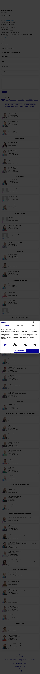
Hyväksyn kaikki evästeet (32, 351)
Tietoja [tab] (33, 325)
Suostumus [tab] (7, 325)
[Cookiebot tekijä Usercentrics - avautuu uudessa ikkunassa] (33, 322)
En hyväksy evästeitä (19, 350)
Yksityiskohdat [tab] (20, 325)
